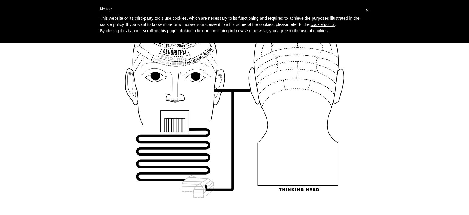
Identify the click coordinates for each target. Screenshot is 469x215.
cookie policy (323, 24)
